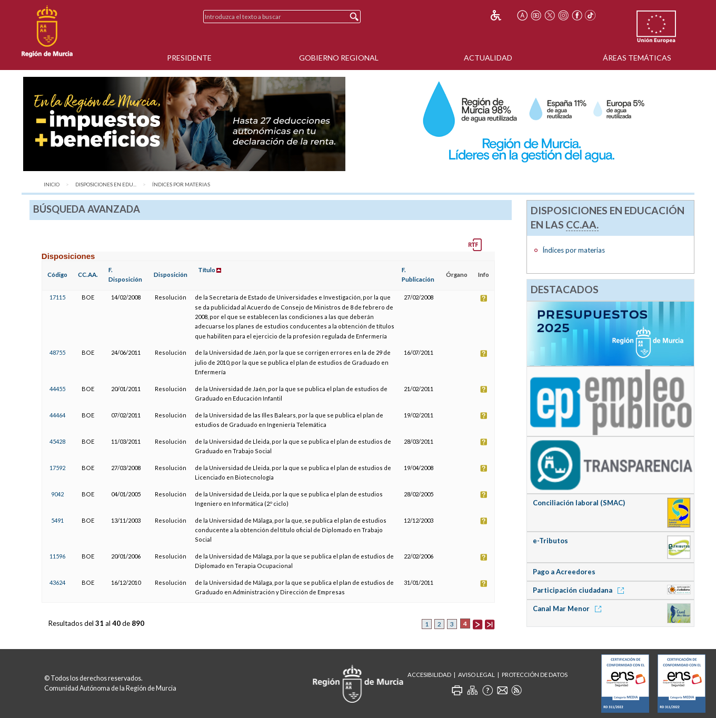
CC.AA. (88, 274)
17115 (57, 297)
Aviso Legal (476, 674)
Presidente (189, 57)
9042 (57, 494)
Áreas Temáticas (637, 57)
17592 (57, 467)
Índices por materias (181, 184)
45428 (57, 441)
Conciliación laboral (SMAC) (579, 502)
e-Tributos (550, 540)
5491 (57, 520)
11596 (57, 556)
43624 (57, 582)
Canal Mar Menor (569, 608)
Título (206, 269)
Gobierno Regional (339, 57)
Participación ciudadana (580, 590)
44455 (57, 388)
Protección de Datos (535, 674)
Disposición (170, 274)
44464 (57, 415)
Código (57, 274)
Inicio (51, 184)
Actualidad (488, 57)
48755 (57, 352)
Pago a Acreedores (564, 571)
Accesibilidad (429, 674)
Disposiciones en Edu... (105, 184)
